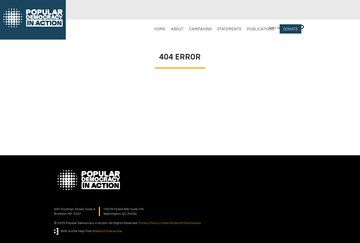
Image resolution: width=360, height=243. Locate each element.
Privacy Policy (149, 223)
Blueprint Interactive (107, 231)
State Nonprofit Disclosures (181, 223)
